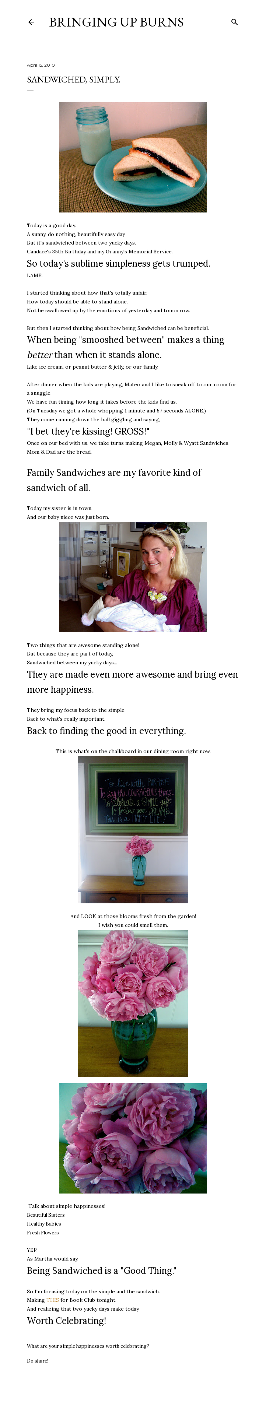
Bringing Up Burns (116, 22)
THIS (52, 1300)
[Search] (234, 20)
